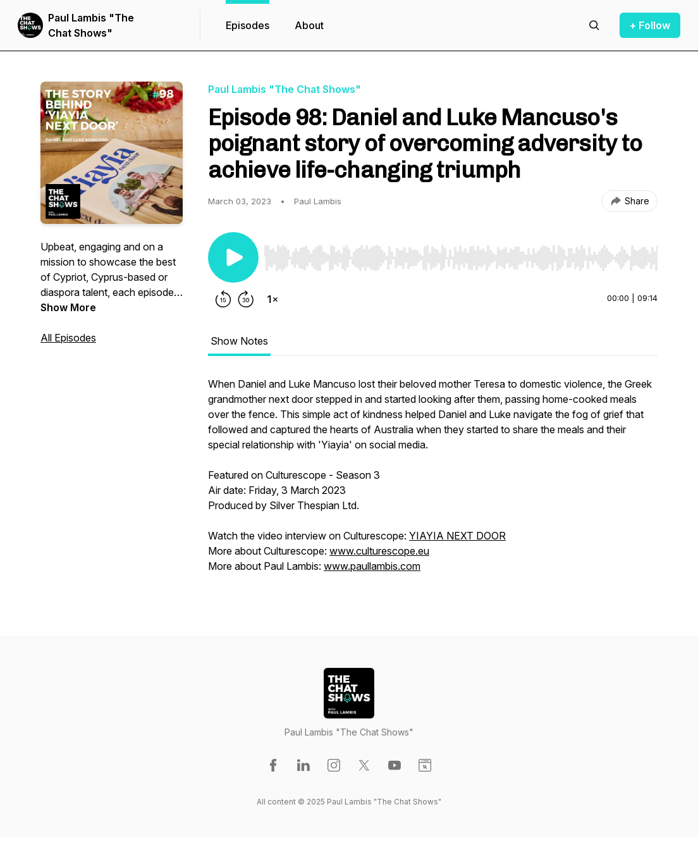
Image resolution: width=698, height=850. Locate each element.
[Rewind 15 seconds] (223, 299)
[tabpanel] (433, 481)
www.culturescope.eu (379, 551)
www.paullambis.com (372, 566)
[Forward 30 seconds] (246, 299)
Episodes (247, 25)
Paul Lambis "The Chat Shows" (91, 25)
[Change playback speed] (272, 299)
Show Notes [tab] (239, 341)
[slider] (461, 258)
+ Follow (650, 25)
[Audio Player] (461, 254)
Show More (68, 307)
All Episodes (68, 337)
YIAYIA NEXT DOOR (457, 535)
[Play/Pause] (233, 257)
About (309, 25)
